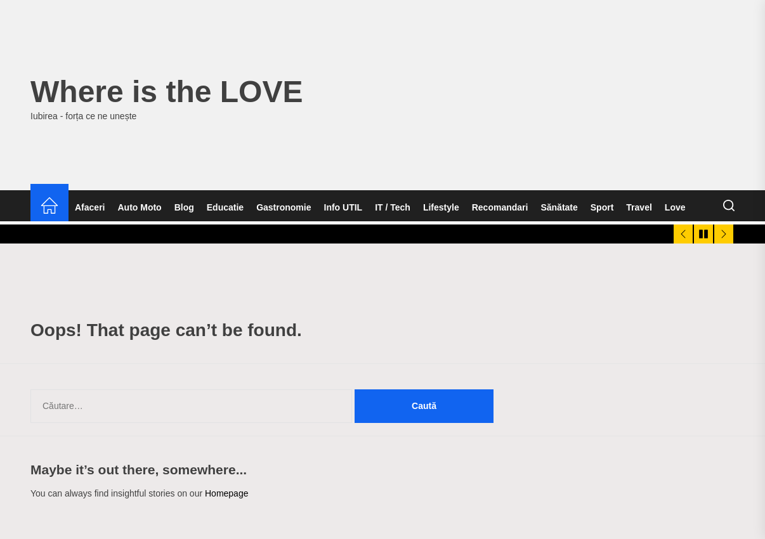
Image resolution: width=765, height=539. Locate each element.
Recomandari (500, 207)
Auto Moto (139, 207)
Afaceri (90, 207)
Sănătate (558, 207)
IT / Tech (392, 207)
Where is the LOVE (166, 91)
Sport (602, 207)
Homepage (227, 493)
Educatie (225, 207)
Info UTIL (343, 207)
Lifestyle (441, 207)
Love (675, 207)
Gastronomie (283, 207)
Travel (638, 207)
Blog (184, 207)
